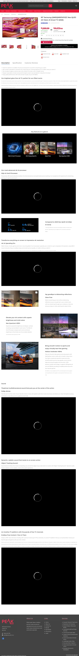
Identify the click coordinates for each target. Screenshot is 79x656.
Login (47, 633)
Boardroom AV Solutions (69, 624)
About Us (30, 618)
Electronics (6, 14)
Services (65, 618)
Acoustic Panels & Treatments (70, 622)
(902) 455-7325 (70, 46)
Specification (17, 63)
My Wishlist (48, 629)
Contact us (48, 626)
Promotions (48, 631)
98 (60, 35)
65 (53, 35)
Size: (42, 35)
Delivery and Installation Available (59, 45)
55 (51, 35)
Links (46, 618)
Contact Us (47, 42)
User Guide (56, 53)
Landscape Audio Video (69, 641)
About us (48, 624)
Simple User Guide (46, 53)
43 (46, 35)
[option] (20, 30)
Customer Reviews (31, 63)
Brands (47, 627)
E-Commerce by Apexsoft (72, 655)
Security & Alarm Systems (69, 643)
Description (5, 63)
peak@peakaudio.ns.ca (58, 46)
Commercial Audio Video (69, 632)
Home (47, 622)
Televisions (13, 14)
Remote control (46, 57)
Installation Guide (65, 53)
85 (58, 35)
